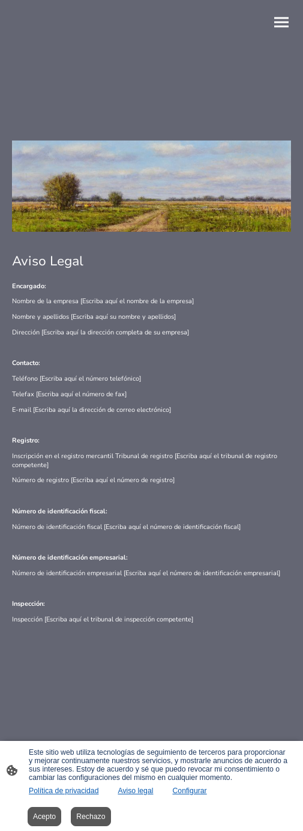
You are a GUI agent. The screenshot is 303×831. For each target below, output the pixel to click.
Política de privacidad (63, 791)
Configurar (189, 791)
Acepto (44, 816)
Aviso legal (135, 791)
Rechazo (90, 816)
